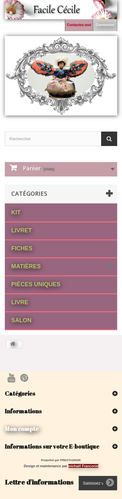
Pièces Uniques (35, 284)
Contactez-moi (79, 25)
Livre (19, 302)
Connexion (105, 25)
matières (26, 266)
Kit (16, 212)
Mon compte (22, 429)
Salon (21, 320)
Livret (21, 230)
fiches (21, 248)
